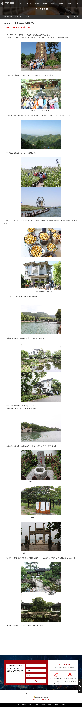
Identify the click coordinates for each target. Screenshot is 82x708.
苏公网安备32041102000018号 (41, 697)
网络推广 (37, 3)
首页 (21, 3)
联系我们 (76, 3)
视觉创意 (53, 3)
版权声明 (57, 693)
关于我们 (68, 3)
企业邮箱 (45, 3)
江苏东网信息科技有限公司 (7, 3)
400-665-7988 (17, 17)
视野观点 (61, 3)
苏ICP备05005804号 (50, 693)
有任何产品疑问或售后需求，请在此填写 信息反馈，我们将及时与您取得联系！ (15, 674)
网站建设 (29, 3)
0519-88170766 (27, 17)
